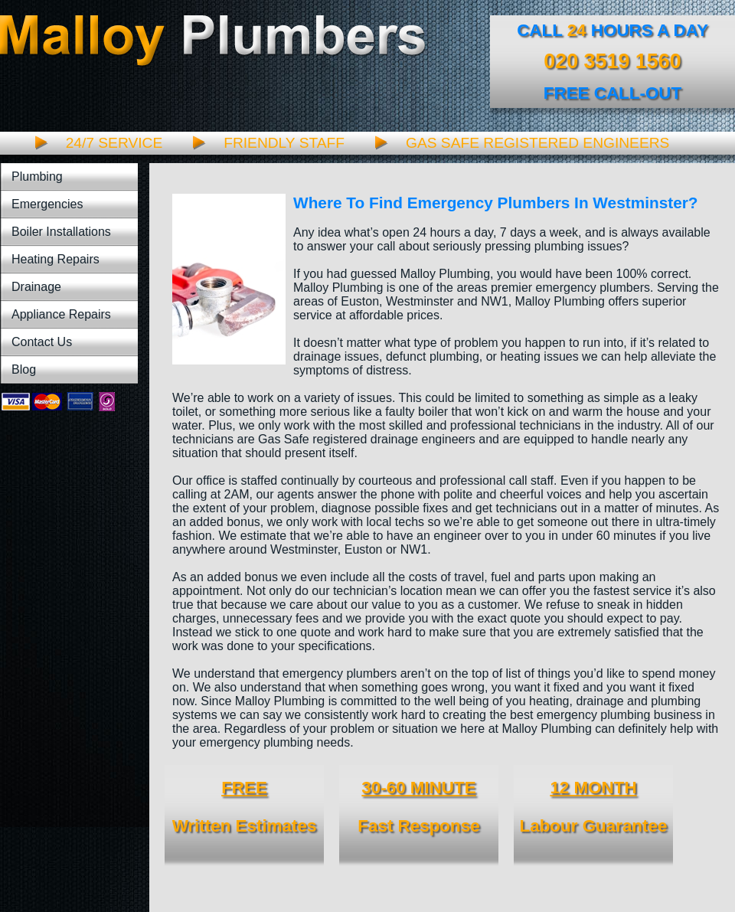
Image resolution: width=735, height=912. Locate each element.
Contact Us (41, 341)
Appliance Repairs (61, 314)
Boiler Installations (61, 231)
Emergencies (47, 204)
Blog (23, 369)
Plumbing (37, 176)
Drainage (36, 286)
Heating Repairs (55, 259)
